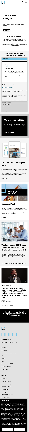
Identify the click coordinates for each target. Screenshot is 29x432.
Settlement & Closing (6, 386)
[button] (25, 2)
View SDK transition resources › (9, 261)
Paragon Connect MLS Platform (9, 364)
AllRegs (3, 355)
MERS (3, 361)
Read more (7, 30)
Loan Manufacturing (6, 384)
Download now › (5, 178)
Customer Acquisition (6, 381)
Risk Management (6, 397)
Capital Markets (5, 389)
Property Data (5, 369)
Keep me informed (9, 133)
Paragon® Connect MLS (8, 87)
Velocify (3, 358)
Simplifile (4, 347)
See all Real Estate (10, 78)
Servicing (4, 392)
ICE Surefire (4, 350)
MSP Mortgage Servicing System (9, 342)
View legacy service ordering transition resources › (13, 263)
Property (5, 99)
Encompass (4, 345)
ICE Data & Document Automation (9, 353)
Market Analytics (5, 402)
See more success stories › (8, 305)
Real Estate (4, 378)
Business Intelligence (6, 366)
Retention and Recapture (7, 394)
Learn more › (4, 217)
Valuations (4, 400)
